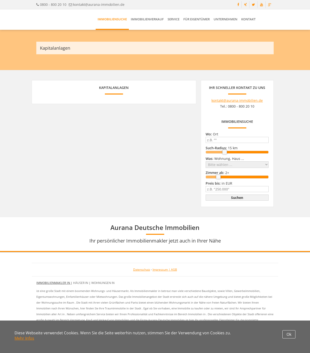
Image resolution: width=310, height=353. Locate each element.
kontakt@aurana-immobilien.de (98, 4)
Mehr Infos (24, 338)
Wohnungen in (103, 283)
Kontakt (248, 19)
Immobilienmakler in (53, 283)
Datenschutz (141, 269)
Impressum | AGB (165, 269)
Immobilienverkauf (147, 19)
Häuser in (81, 283)
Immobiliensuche (112, 19)
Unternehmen (225, 19)
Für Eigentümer (196, 19)
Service (173, 19)
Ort (212, 134)
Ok (289, 334)
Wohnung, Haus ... (225, 158)
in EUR (219, 183)
